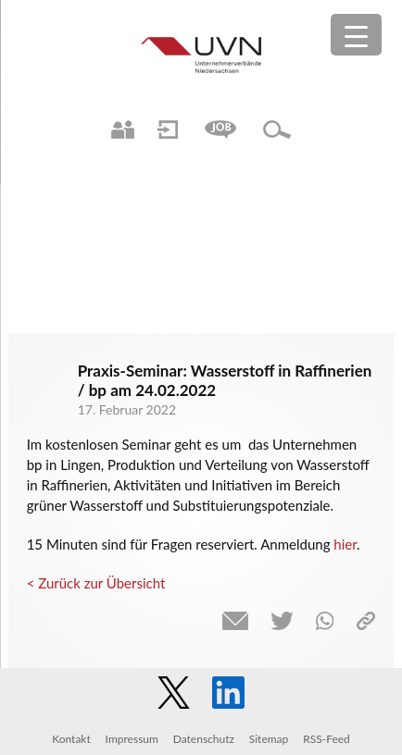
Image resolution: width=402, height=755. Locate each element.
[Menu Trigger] (356, 35)
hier (345, 544)
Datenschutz (203, 739)
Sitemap (269, 739)
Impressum (132, 739)
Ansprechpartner (122, 129)
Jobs (220, 129)
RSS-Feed (326, 739)
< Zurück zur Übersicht (96, 583)
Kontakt (71, 739)
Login (167, 129)
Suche (277, 129)
